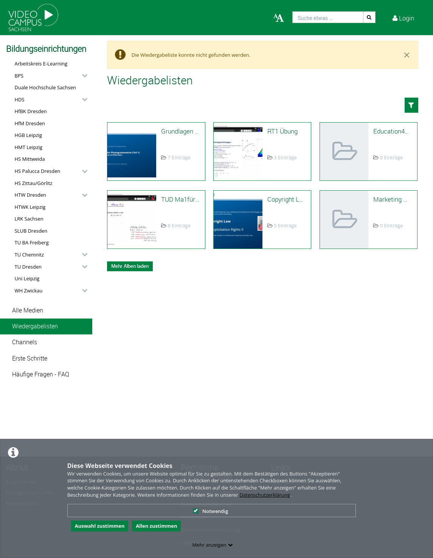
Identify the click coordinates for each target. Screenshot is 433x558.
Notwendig (210, 511)
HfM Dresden (30, 123)
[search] (327, 17)
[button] (49, 76)
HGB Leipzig (28, 135)
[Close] (407, 55)
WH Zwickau (29, 290)
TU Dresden (28, 266)
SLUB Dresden (31, 230)
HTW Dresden (31, 194)
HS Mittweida (30, 158)
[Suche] (369, 17)
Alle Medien (27, 310)
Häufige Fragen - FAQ (40, 374)
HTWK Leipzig (30, 207)
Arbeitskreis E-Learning (41, 63)
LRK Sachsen (29, 218)
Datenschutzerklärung (264, 494)
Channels (24, 342)
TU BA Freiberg (32, 242)
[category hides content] (82, 76)
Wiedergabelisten (35, 326)
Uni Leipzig (27, 278)
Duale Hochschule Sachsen (45, 87)
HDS (20, 99)
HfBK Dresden (31, 111)
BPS (19, 75)
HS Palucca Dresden (38, 171)
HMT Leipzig (29, 147)
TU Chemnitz (29, 254)
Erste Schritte (29, 358)
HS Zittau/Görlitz (34, 183)
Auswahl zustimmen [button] (100, 525)
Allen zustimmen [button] (156, 525)
